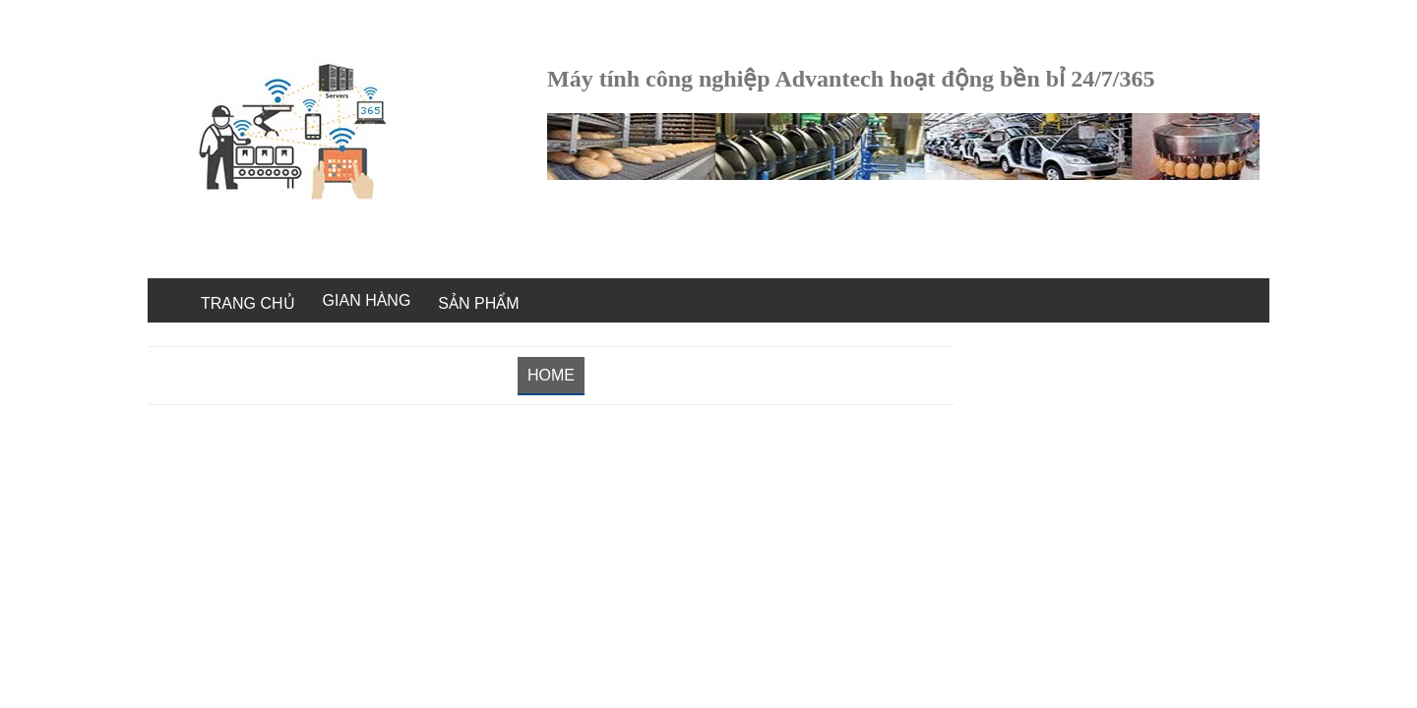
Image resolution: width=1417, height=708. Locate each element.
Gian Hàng (367, 300)
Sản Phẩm (478, 303)
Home (551, 375)
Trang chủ (248, 303)
